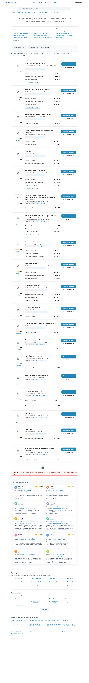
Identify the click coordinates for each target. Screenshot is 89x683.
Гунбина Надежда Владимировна (27, 490)
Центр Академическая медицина (36, 375)
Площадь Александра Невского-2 (53, 602)
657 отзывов (18, 333)
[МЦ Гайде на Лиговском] (18, 358)
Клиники (40, 2)
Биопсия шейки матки (18, 31)
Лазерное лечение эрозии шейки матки (43, 28)
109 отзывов (18, 365)
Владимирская (36, 598)
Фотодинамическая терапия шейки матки (66, 28)
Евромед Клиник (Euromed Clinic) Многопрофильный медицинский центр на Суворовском (40, 197)
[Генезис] (18, 154)
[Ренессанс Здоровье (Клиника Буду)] (18, 117)
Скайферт (28, 429)
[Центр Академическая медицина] (18, 377)
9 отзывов (18, 439)
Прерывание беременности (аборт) (34, 630)
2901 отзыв (18, 99)
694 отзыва (18, 124)
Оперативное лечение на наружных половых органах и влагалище (35, 626)
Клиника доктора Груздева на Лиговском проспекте (39, 449)
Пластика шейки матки (39, 31)
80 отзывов (18, 204)
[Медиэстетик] (18, 415)
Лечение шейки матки (44, 12)
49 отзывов (18, 251)
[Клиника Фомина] (18, 266)
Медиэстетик (29, 413)
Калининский (70, 578)
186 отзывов (18, 349)
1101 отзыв (18, 400)
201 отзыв (18, 180)
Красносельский (53, 581)
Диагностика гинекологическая (52, 621)
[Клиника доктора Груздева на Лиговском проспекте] (18, 451)
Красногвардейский (36, 581)
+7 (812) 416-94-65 (68, 67)
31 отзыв (18, 224)
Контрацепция (66, 620)
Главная (13, 12)
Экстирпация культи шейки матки (64, 33)
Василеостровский (36, 578)
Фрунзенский (70, 585)
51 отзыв (18, 295)
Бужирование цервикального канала (21, 33)
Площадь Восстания (70, 602)
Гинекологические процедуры (35, 621)
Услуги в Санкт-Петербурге (23, 12)
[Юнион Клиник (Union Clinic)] (18, 65)
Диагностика (48, 2)
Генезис (28, 151)
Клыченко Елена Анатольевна (59, 521)
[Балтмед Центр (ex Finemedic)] (18, 173)
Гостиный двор (53, 598)
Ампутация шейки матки (19, 28)
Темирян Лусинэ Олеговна (58, 554)
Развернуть (44, 609)
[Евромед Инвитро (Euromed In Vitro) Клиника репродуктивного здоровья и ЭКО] (18, 217)
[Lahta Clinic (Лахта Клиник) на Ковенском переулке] (18, 133)
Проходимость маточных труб (52, 630)
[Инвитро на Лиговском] (18, 288)
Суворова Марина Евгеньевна (27, 506)
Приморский (53, 585)
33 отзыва (18, 161)
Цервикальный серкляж (61, 31)
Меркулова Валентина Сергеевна (28, 521)
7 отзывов (18, 422)
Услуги (55, 2)
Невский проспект (19, 602)
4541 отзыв (18, 72)
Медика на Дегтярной (32, 242)
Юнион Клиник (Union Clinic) (35, 63)
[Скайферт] (18, 432)
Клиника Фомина (31, 264)
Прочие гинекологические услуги (68, 630)
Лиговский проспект (70, 598)
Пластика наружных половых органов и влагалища (18, 630)
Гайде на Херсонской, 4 (33, 391)
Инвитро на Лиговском (33, 285)
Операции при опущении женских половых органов (69, 625)
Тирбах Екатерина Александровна (28, 538)
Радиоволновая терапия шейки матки (43, 37)
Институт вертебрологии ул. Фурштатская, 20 (41, 324)
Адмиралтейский (19, 578)
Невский (19, 585)
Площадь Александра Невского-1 (36, 602)
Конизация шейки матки (18, 35)
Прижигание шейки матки (40, 35)
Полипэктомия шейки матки (41, 33)
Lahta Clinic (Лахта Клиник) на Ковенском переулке (39, 131)
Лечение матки (15, 624)
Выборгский (53, 578)
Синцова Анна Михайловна (58, 490)
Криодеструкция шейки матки (20, 37)
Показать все (16, 40)
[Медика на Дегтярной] (18, 244)
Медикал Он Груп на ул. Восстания (37, 89)
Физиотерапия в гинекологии (19, 633)
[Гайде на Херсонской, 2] (18, 310)
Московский (70, 581)
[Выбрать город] (79, 2)
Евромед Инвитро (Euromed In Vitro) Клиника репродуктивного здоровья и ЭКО (40, 216)
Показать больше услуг (32, 82)
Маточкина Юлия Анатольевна (59, 506)
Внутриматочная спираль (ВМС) (18, 621)
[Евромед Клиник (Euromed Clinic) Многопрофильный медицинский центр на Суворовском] (18, 197)
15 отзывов (18, 140)
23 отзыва (18, 458)
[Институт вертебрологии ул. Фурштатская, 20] (18, 326)
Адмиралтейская (19, 598)
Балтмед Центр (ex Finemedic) (35, 170)
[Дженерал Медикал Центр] (18, 342)
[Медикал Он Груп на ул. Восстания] (18, 92)
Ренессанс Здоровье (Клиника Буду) (38, 114)
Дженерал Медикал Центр (34, 340)
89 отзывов (18, 273)
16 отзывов (18, 384)
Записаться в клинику (68, 64)
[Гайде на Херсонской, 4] (18, 393)
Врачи (33, 2)
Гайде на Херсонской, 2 (33, 307)
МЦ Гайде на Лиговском (33, 356)
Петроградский (36, 585)
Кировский (19, 581)
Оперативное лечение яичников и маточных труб (53, 625)
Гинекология (34, 12)
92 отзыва (18, 317)
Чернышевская (19, 605)
